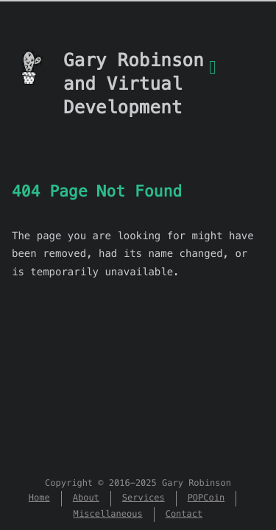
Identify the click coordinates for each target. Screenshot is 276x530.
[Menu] (212, 75)
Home (39, 498)
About (86, 498)
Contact (184, 514)
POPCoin (206, 498)
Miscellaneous (108, 514)
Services (143, 498)
